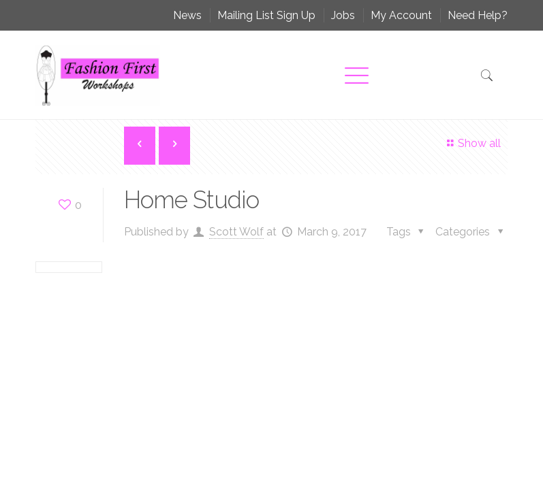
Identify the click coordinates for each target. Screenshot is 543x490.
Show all (472, 143)
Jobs (343, 15)
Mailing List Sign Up (266, 15)
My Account (401, 15)
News (187, 15)
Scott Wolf (236, 231)
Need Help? (478, 15)
